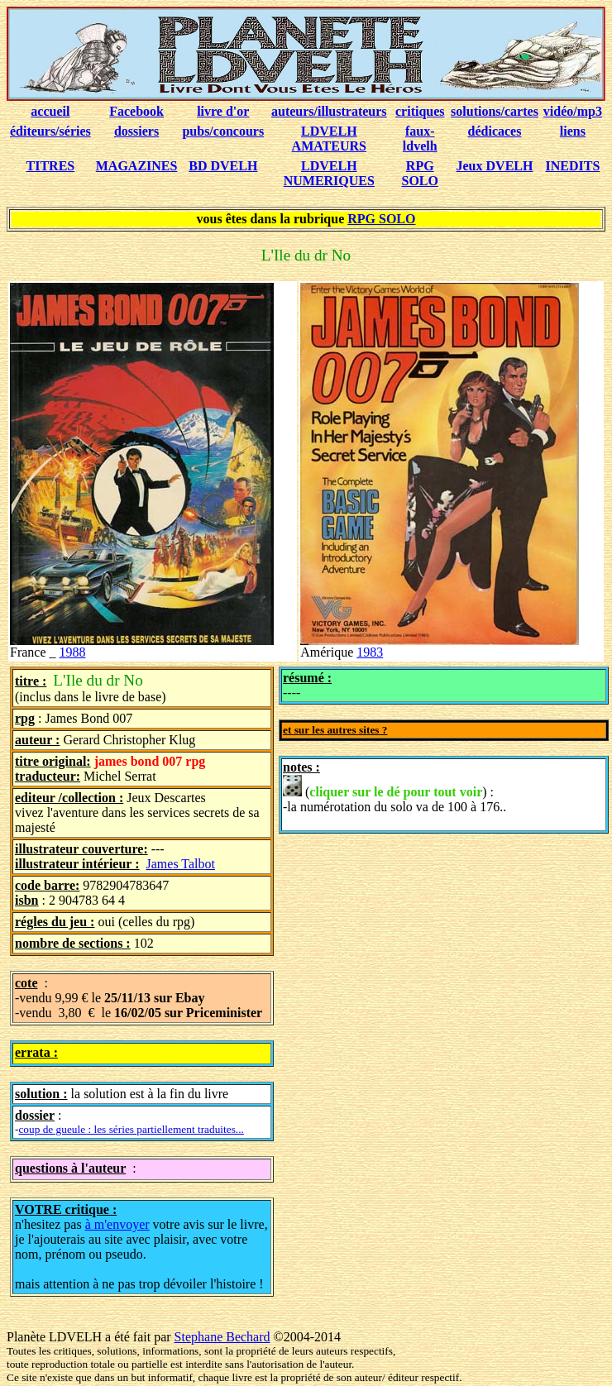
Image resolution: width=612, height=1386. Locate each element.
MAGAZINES (137, 166)
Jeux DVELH (495, 166)
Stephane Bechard (222, 1337)
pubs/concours (223, 131)
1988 (73, 652)
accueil (50, 111)
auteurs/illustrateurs (329, 111)
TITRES (50, 166)
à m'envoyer (117, 1224)
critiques (420, 111)
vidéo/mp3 (572, 111)
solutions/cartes (494, 111)
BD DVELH (223, 166)
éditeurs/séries (50, 131)
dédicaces (495, 131)
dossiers (136, 131)
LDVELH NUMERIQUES (329, 173)
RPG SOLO (420, 173)
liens (573, 131)
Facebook (136, 111)
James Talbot (180, 864)
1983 (369, 652)
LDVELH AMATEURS (329, 138)
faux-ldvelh (420, 138)
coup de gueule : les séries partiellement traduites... (130, 1129)
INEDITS (573, 166)
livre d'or (223, 111)
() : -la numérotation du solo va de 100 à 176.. (394, 794)
